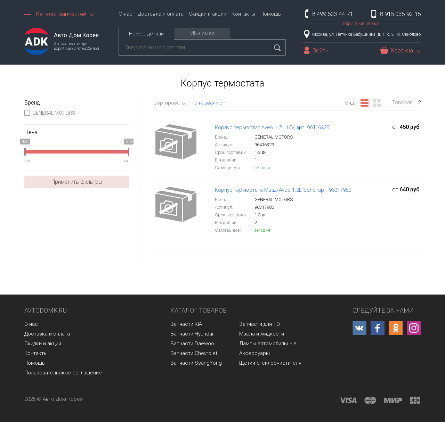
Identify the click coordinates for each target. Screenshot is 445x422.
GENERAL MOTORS (49, 113)
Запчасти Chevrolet (193, 353)
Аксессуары (254, 353)
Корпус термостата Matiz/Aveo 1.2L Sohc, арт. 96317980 (283, 190)
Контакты (243, 14)
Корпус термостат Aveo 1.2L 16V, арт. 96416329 (272, 127)
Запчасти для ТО (259, 324)
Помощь (270, 14)
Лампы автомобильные (268, 343)
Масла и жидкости (261, 334)
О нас (125, 14)
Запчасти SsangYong (196, 363)
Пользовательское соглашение (63, 373)
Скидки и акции (207, 14)
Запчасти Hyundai (191, 334)
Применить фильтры (76, 182)
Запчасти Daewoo (192, 343)
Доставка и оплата (161, 14)
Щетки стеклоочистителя (270, 363)
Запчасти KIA (186, 324)
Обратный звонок (361, 23)
